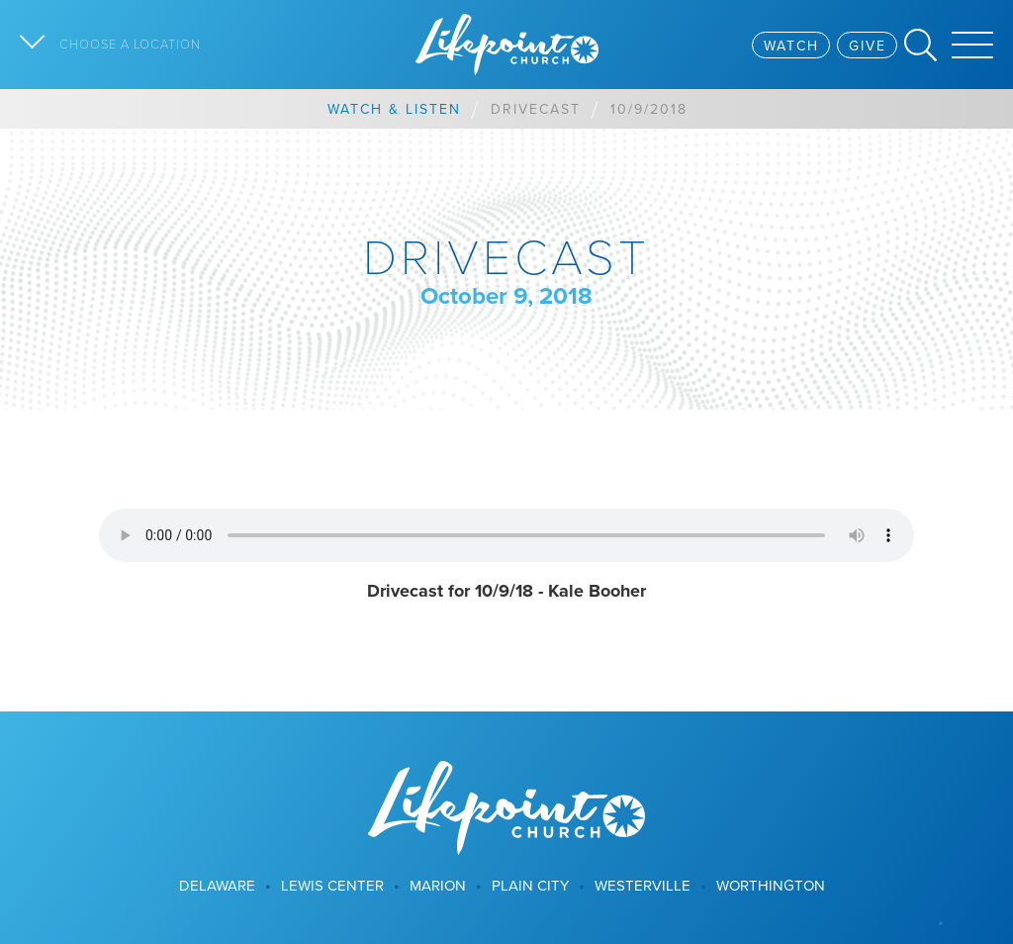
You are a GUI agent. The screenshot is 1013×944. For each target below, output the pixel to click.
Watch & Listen (394, 109)
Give (867, 45)
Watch (791, 45)
